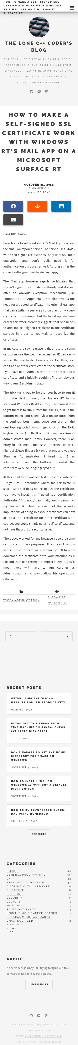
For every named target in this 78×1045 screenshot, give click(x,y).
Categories (21, 864)
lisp (10, 932)
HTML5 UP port (28, 1042)
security (14, 897)
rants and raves (21, 909)
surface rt (57, 597)
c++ (9, 878)
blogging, (15, 924)
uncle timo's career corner (32, 913)
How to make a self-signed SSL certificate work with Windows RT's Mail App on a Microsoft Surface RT (33, 7)
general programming (26, 874)
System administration (21, 600)
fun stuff (15, 890)
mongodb (15, 905)
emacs (12, 871)
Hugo (58, 1042)
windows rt (57, 603)
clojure (14, 901)
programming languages (29, 917)
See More (39, 834)
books (12, 928)
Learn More (39, 984)
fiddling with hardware (28, 886)
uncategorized (20, 920)
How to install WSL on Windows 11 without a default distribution (39, 785)
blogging (15, 894)
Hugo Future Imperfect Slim (43, 1036)
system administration (27, 882)
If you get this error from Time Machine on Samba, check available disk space (38, 727)
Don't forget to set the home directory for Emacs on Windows (38, 756)
